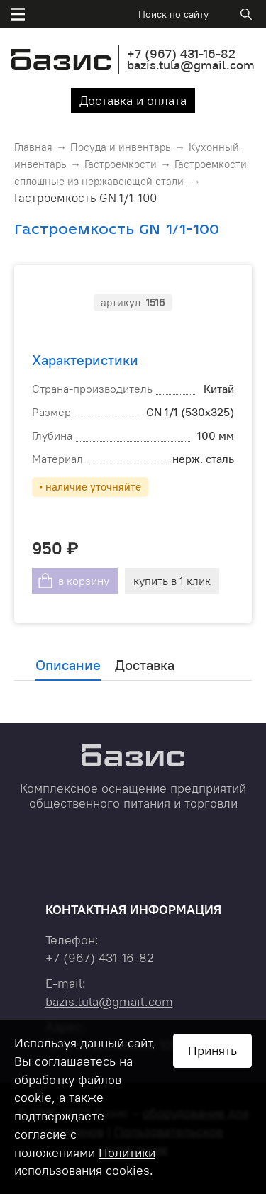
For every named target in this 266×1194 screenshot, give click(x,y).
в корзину (83, 581)
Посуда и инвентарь (120, 147)
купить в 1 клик (172, 581)
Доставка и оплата (133, 100)
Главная (33, 147)
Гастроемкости (120, 164)
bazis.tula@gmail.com (191, 65)
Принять (212, 1050)
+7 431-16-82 (181, 53)
